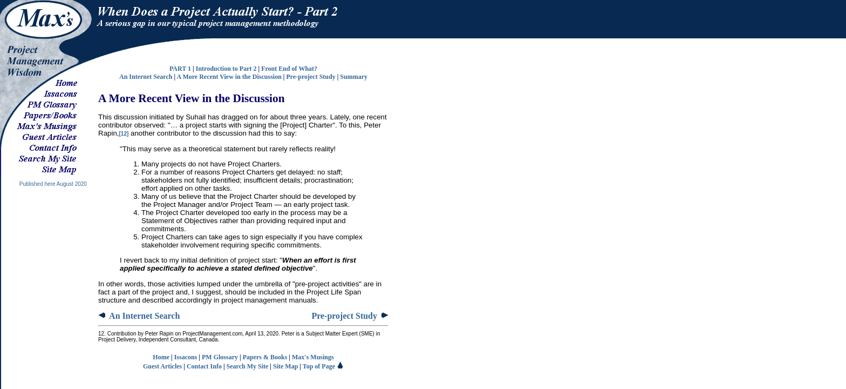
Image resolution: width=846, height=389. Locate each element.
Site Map (285, 366)
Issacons (185, 357)
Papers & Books (265, 357)
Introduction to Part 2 (226, 68)
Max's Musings (313, 357)
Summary (353, 77)
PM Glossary (220, 357)
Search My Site (248, 366)
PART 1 (180, 68)
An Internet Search (145, 77)
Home (161, 357)
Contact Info (204, 366)
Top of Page (323, 366)
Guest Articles (162, 366)
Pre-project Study (310, 77)
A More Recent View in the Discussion (228, 77)
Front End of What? (289, 68)
